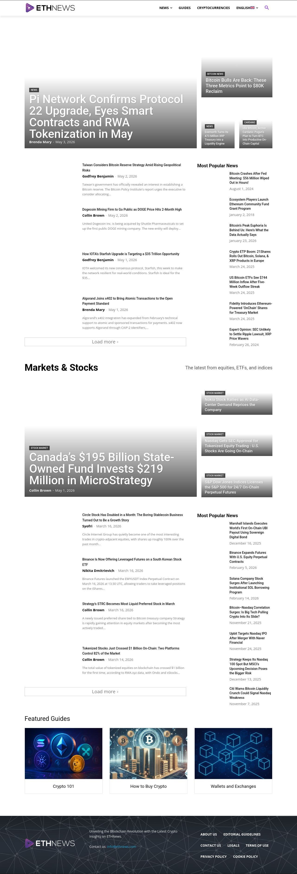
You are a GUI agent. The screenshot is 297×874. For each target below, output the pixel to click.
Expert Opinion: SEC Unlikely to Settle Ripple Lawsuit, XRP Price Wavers (250, 334)
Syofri (87, 525)
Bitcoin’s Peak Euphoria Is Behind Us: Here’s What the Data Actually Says (248, 230)
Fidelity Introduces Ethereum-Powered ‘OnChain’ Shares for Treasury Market (250, 308)
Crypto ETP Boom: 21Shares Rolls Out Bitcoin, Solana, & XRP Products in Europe (250, 256)
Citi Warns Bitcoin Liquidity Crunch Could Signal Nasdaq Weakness (250, 693)
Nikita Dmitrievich (98, 570)
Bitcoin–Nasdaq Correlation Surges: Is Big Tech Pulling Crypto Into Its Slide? (249, 612)
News (34, 90)
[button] (266, 7)
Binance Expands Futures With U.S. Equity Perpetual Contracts (248, 557)
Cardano (249, 122)
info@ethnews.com (121, 846)
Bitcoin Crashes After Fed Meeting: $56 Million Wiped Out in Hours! (249, 178)
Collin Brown (93, 220)
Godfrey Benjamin (98, 176)
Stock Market (39, 448)
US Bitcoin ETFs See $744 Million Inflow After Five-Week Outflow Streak (248, 282)
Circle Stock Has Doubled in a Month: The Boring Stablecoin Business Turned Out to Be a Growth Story (129, 517)
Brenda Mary (93, 309)
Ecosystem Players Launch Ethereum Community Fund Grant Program (249, 204)
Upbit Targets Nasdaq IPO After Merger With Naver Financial (248, 638)
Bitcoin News (215, 74)
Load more (105, 342)
